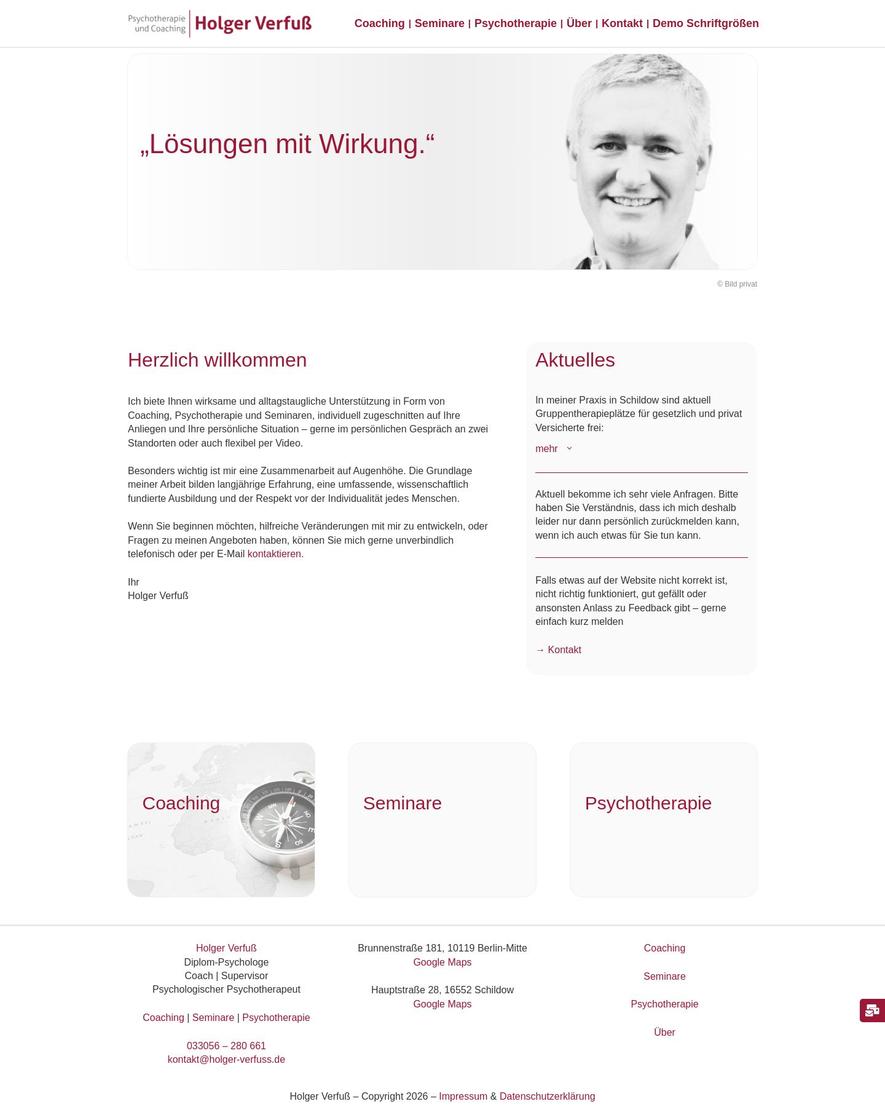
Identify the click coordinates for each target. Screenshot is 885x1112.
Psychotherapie (276, 1017)
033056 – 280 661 (226, 1046)
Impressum (463, 1096)
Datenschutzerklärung (548, 1096)
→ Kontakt (558, 650)
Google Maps (442, 962)
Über (664, 1032)
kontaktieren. (276, 554)
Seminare (213, 1017)
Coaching (163, 1017)
